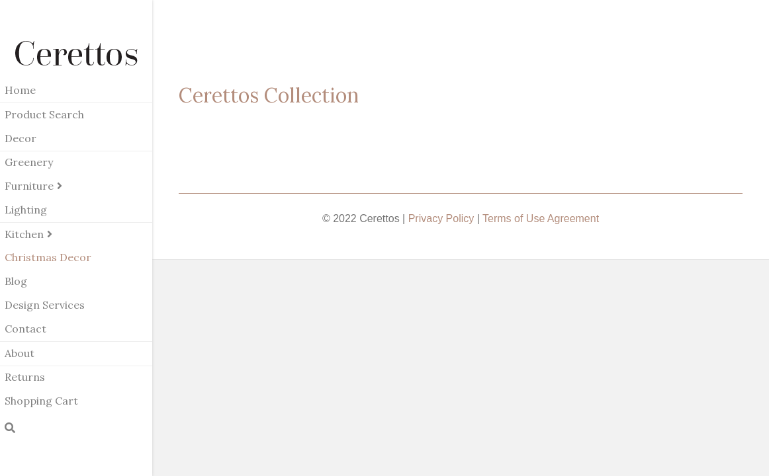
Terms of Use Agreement (540, 218)
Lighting (26, 209)
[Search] (10, 427)
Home (20, 90)
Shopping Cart (41, 400)
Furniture (29, 185)
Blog (16, 281)
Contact (25, 328)
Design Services (45, 304)
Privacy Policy (441, 218)
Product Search (44, 114)
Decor (20, 138)
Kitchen (24, 234)
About (19, 353)
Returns (25, 376)
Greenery (29, 162)
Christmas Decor (48, 257)
